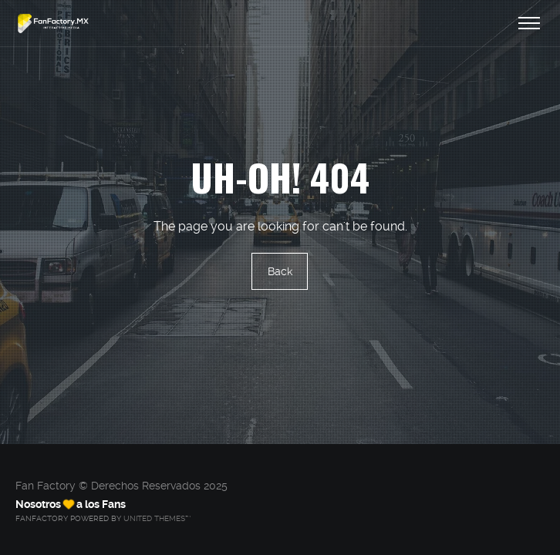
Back (280, 271)
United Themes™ (157, 518)
